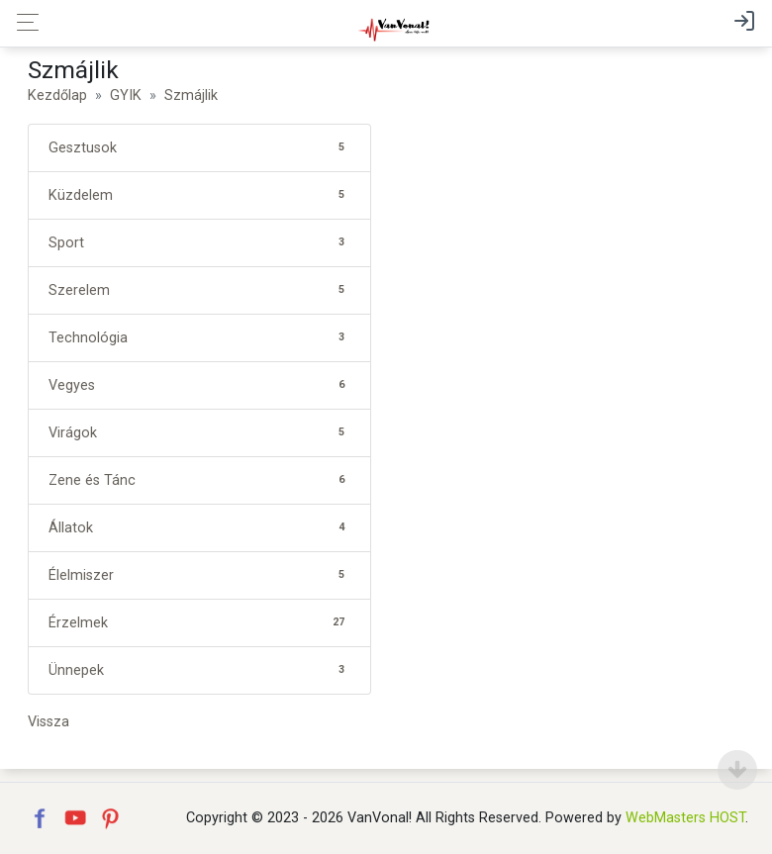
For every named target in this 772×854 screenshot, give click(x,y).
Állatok (199, 528)
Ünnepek (199, 670)
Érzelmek (199, 623)
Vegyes (199, 385)
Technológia (199, 338)
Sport (199, 243)
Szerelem (199, 290)
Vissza (48, 721)
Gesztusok (199, 148)
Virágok (199, 433)
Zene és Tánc (199, 480)
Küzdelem (199, 195)
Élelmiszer (199, 575)
